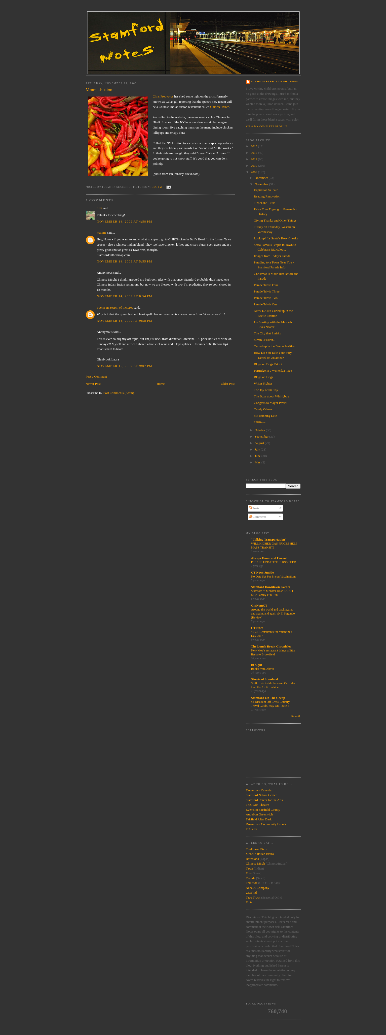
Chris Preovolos (163, 96)
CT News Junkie (262, 572)
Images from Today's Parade (272, 256)
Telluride (252, 883)
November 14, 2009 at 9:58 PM (124, 321)
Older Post (227, 384)
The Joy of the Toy (266, 390)
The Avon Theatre (257, 805)
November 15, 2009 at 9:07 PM (124, 366)
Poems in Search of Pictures (115, 307)
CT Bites (257, 628)
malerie (102, 232)
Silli (99, 208)
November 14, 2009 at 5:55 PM (124, 261)
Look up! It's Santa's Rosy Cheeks (276, 238)
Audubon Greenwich (259, 814)
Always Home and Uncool (269, 558)
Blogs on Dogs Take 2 (268, 364)
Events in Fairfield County (263, 809)
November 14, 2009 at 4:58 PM (124, 221)
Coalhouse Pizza (256, 849)
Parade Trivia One (265, 304)
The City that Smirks (267, 333)
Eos (248, 873)
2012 (254, 153)
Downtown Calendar (259, 790)
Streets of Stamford (264, 679)
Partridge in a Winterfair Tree (273, 370)
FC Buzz (251, 829)
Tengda (250, 878)
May (258, 462)
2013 (254, 146)
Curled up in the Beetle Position (274, 346)
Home (161, 384)
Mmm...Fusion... (264, 340)
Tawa (249, 868)
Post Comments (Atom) (118, 393)
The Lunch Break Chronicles (271, 646)
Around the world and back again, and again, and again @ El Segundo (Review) (273, 613)
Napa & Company (258, 888)
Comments (258, 516)
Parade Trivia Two (266, 298)
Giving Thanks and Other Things (275, 220)
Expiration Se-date (266, 190)
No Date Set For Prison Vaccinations (273, 576)
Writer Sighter (263, 383)
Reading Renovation (267, 196)
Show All (296, 716)
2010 (254, 165)
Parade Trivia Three (266, 291)
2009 (254, 172)
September (262, 436)
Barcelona (252, 859)
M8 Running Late (265, 416)
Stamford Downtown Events (270, 587)
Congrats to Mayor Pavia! (270, 403)
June (258, 456)
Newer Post (93, 384)
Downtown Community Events (266, 824)
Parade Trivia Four (266, 285)
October (260, 430)
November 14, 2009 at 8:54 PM (124, 296)
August (260, 443)
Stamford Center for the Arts (264, 800)
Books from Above (262, 669)
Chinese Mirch (219, 107)
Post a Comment (96, 376)
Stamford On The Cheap (268, 698)
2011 (254, 159)
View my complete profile (266, 126)
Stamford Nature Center (261, 795)
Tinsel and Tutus (264, 203)
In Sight (256, 665)
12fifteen (260, 422)
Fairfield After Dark (259, 819)
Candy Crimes (263, 409)
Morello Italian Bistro (260, 854)
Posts (254, 508)
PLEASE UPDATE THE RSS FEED (273, 562)
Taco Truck (253, 897)
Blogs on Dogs (263, 377)
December (262, 178)
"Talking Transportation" (269, 539)
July (258, 449)
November (262, 184)
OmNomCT (259, 605)
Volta (249, 902)
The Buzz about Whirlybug (271, 396)
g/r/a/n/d (251, 892)
